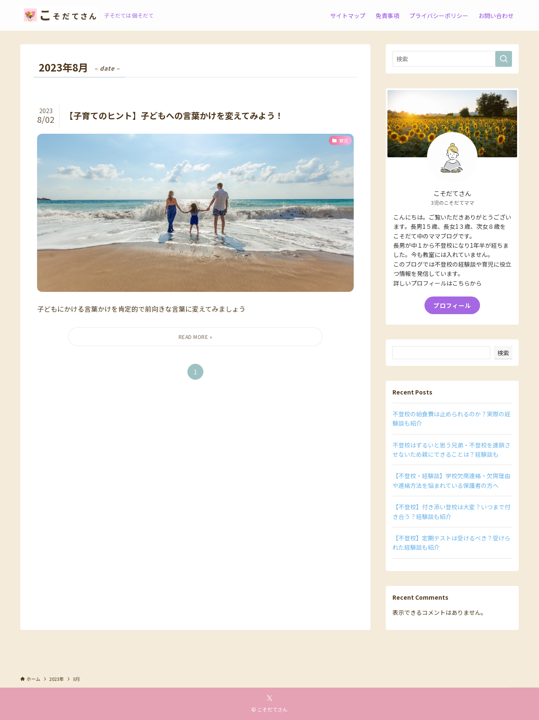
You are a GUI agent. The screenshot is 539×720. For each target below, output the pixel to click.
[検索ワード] (452, 59)
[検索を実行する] (503, 59)
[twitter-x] (269, 698)
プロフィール (452, 305)
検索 (503, 353)
